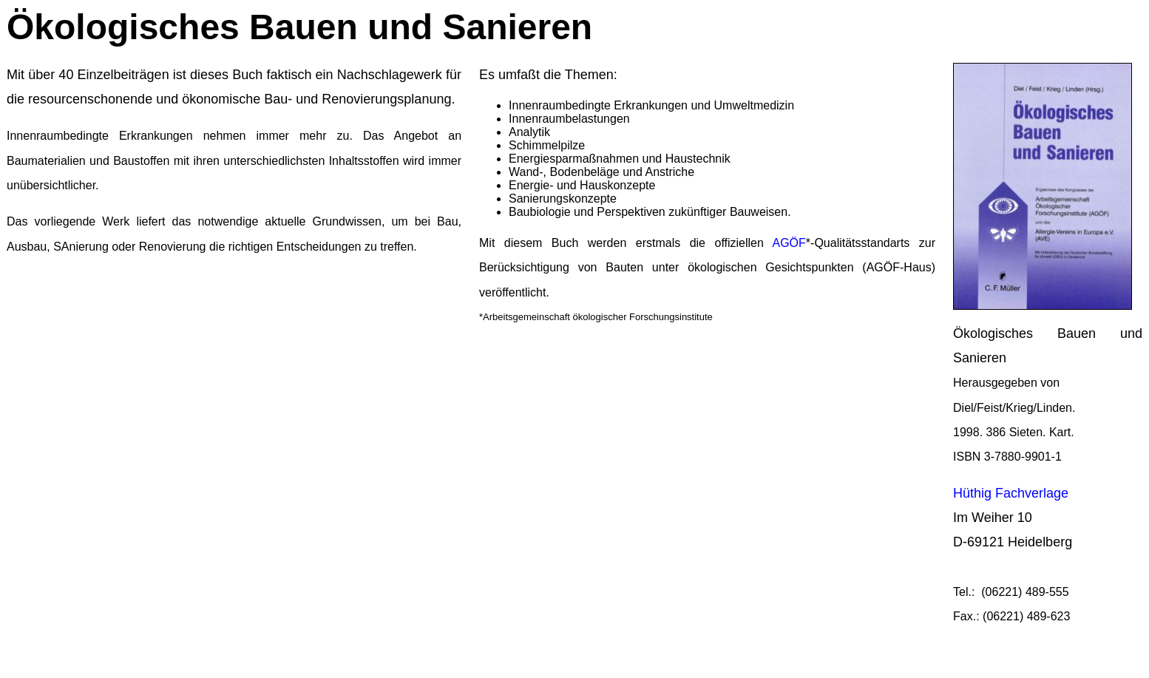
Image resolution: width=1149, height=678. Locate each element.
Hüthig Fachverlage (1010, 493)
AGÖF (789, 243)
